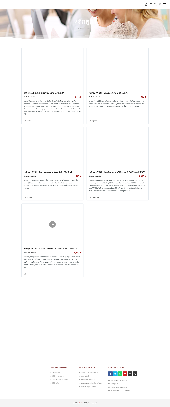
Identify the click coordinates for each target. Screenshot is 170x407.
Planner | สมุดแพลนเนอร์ (88, 386)
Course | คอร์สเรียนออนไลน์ (89, 373)
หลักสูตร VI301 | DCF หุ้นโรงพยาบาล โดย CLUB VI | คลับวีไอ (50, 249)
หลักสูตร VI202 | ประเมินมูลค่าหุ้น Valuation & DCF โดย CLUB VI (117, 172)
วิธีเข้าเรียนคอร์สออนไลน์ (60, 379)
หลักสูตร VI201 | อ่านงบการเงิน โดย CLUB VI (108, 93)
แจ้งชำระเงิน (56, 373)
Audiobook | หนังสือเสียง (88, 379)
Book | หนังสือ (85, 376)
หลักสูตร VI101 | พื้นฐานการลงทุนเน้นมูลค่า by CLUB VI (48, 172)
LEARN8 (80, 403)
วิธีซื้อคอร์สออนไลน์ (58, 376)
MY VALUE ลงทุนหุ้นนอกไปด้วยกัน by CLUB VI (44, 93)
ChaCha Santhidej (31, 97)
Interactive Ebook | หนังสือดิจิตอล (91, 383)
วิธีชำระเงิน (55, 383)
